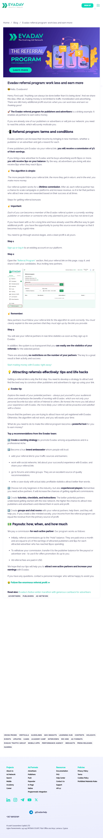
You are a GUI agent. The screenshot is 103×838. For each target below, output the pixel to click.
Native (30, 788)
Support (59, 785)
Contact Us (60, 781)
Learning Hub (66, 735)
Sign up (87, 5)
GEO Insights (50, 735)
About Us (9, 771)
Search (9, 778)
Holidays (90, 735)
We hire (65, 739)
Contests (79, 735)
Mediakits (70, 743)
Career (8, 788)
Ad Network (42, 596)
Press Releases (84, 743)
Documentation (62, 771)
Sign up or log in (16, 247)
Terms (80, 774)
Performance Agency (52, 743)
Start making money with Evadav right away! (30, 365)
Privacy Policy (83, 771)
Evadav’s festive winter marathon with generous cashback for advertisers (55, 592)
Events (7, 739)
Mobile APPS (34, 743)
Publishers (28, 596)
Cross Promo (10, 735)
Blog (15, 22)
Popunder (31, 781)
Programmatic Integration (37, 792)
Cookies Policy (83, 778)
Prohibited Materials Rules (87, 781)
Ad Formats (76, 739)
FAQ (57, 774)
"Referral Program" (26, 260)
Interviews (53, 739)
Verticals (24, 735)
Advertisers (14, 596)
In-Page (31, 785)
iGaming (8, 747)
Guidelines (36, 735)
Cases (26, 739)
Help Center (60, 778)
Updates (17, 739)
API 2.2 (58, 788)
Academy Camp (38, 739)
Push (30, 778)
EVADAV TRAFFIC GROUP (15, 743)
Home (6, 22)
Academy (10, 785)
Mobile (8, 781)
